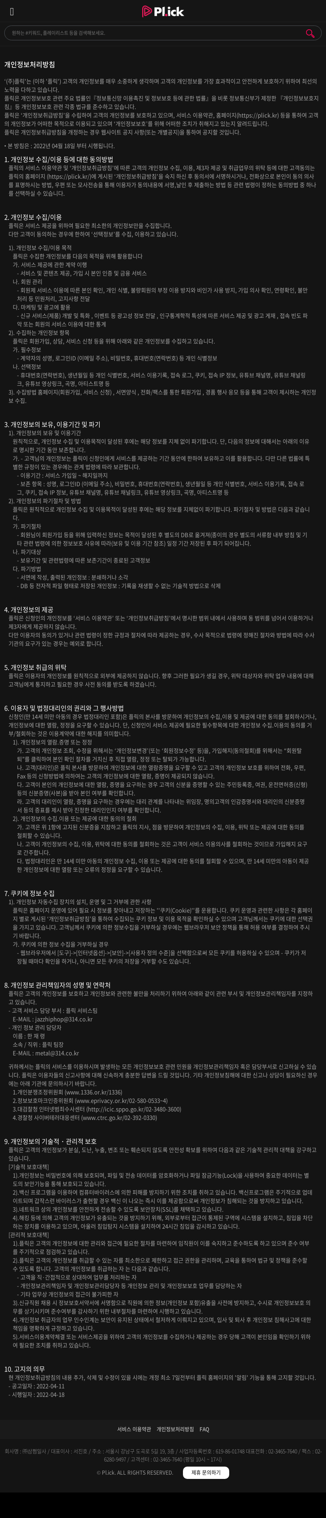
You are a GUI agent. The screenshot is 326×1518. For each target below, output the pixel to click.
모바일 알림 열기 (315, 11)
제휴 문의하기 (206, 1472)
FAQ (204, 1429)
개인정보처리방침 (175, 1429)
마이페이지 (285, 1506)
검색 (310, 33)
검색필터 (122, 1506)
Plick (163, 19)
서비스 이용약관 (134, 1429)
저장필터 (204, 1506)
